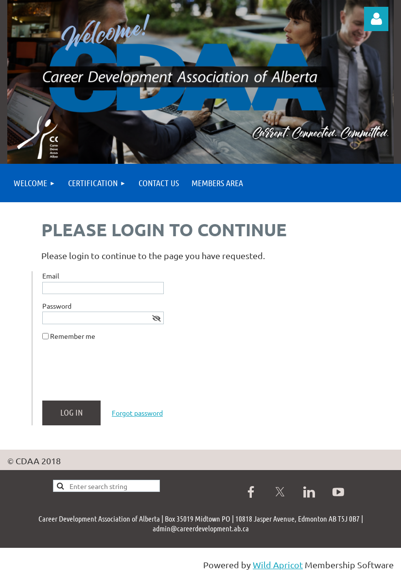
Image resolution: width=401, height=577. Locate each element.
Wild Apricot (278, 565)
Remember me (72, 336)
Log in (376, 19)
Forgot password (137, 412)
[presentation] (116, 374)
